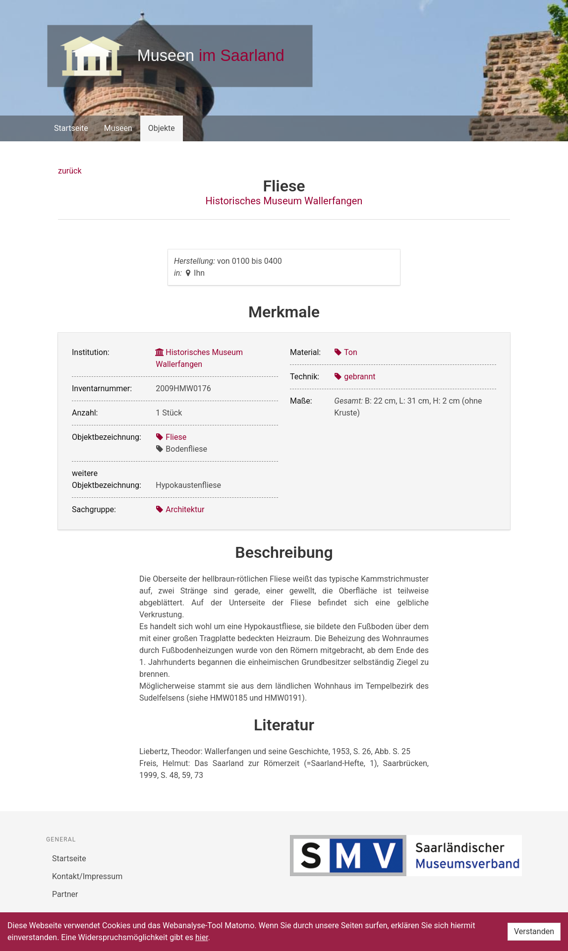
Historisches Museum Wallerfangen (284, 201)
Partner (65, 894)
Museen (118, 128)
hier (201, 937)
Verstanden (534, 931)
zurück (69, 171)
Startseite (71, 128)
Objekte (161, 128)
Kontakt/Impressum (87, 876)
